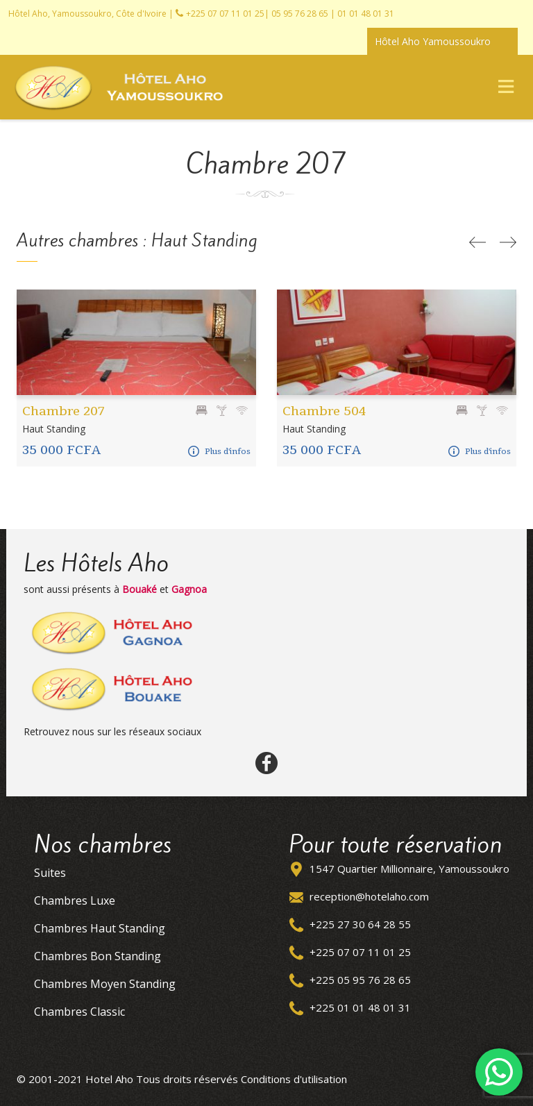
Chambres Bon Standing (97, 956)
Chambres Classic (79, 1011)
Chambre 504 (324, 410)
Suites (50, 872)
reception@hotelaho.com (369, 896)
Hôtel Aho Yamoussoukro (433, 41)
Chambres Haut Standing (99, 928)
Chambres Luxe (74, 900)
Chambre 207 (63, 410)
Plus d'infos (219, 451)
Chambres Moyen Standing (105, 983)
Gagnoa (189, 589)
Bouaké (139, 589)
